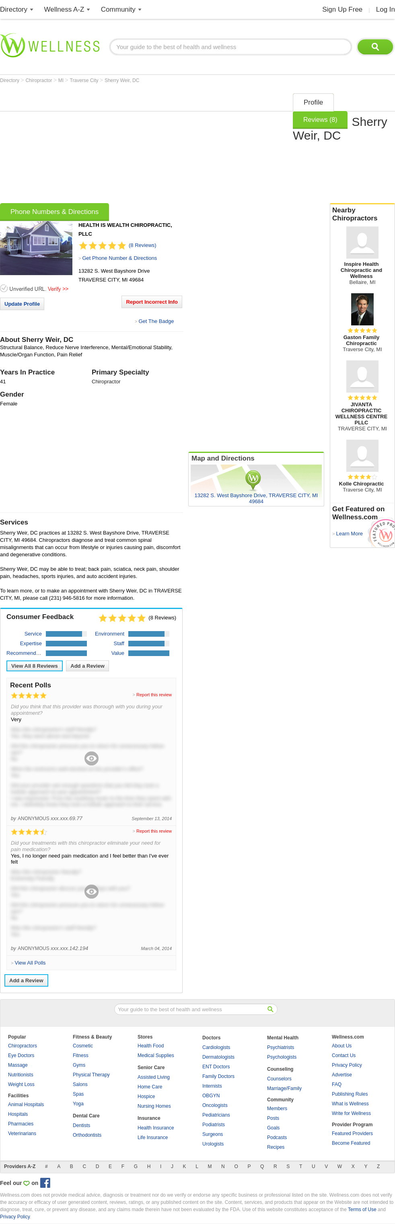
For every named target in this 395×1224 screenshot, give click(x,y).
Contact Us (344, 1055)
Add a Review (87, 666)
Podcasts (277, 1137)
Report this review (154, 694)
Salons (80, 1084)
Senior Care (151, 1067)
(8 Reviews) (142, 245)
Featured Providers (352, 1133)
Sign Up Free (342, 9)
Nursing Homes (154, 1106)
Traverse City (85, 80)
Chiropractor (39, 80)
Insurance (149, 1118)
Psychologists (281, 1057)
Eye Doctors (21, 1055)
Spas (78, 1094)
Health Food (151, 1046)
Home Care (150, 1087)
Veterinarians (22, 1133)
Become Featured (351, 1143)
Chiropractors (22, 1046)
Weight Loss (21, 1084)
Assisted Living (154, 1077)
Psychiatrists (280, 1047)
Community (118, 9)
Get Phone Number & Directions (119, 258)
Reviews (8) (320, 119)
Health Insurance (156, 1128)
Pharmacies (20, 1124)
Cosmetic (83, 1046)
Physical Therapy (91, 1075)
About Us (342, 1046)
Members (277, 1108)
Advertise (342, 1075)
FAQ (337, 1084)
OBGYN (211, 1096)
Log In (385, 9)
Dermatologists (218, 1057)
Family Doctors (218, 1076)
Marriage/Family (284, 1088)
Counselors (279, 1079)
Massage (18, 1065)
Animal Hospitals (26, 1104)
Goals (273, 1128)
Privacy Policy (347, 1065)
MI (61, 80)
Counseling (280, 1069)
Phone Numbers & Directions (54, 212)
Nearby (362, 214)
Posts (273, 1118)
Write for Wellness (351, 1113)
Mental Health (282, 1038)
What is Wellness (350, 1104)
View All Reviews (34, 666)
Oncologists (215, 1105)
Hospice (146, 1096)
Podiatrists (213, 1124)
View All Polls (29, 963)
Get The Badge (156, 321)
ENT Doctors (216, 1067)
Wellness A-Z (64, 9)
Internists (212, 1086)
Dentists (81, 1125)
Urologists (213, 1144)
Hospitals (18, 1114)
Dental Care (86, 1116)
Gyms (79, 1065)
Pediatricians (216, 1115)
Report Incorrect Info (152, 302)
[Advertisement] (124, 145)
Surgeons (212, 1134)
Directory (13, 9)
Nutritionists (20, 1075)
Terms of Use (362, 1209)
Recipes (275, 1147)
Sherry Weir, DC (122, 80)
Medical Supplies (156, 1055)
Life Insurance (153, 1137)
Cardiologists (216, 1047)
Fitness (80, 1055)
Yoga (78, 1104)
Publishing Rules (350, 1094)
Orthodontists (87, 1135)
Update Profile (22, 304)
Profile (313, 102)
